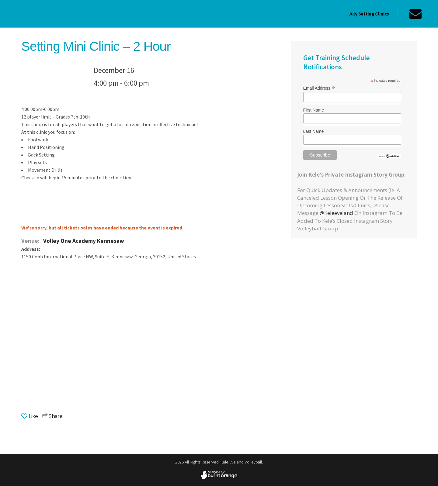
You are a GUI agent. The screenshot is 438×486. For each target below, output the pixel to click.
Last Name (313, 131)
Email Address (319, 87)
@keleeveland (336, 212)
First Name (313, 110)
